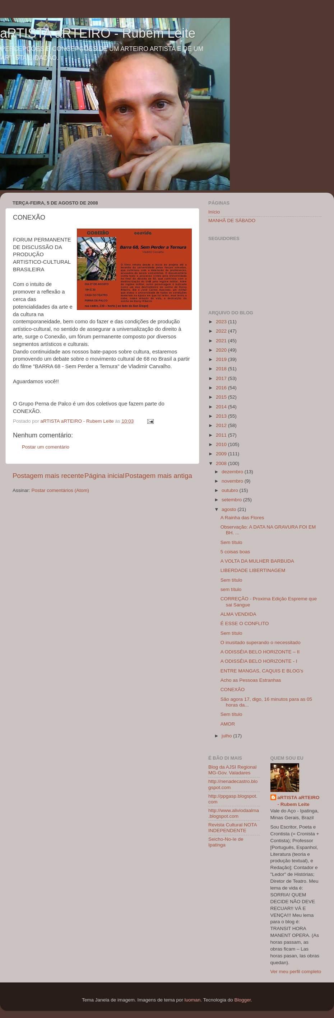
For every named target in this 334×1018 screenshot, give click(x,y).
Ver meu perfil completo (295, 971)
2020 (222, 350)
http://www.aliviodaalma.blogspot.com (233, 813)
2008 (222, 463)
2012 (222, 425)
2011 (222, 435)
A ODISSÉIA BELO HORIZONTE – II (260, 652)
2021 (222, 340)
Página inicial (104, 475)
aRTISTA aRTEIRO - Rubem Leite (97, 33)
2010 (222, 444)
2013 (222, 416)
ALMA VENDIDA (238, 614)
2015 (222, 397)
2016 (222, 387)
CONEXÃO (233, 689)
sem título (231, 589)
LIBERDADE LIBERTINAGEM (253, 570)
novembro (233, 481)
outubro (231, 490)
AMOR (228, 724)
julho (227, 735)
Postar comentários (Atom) (60, 490)
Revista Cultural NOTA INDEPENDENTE (232, 827)
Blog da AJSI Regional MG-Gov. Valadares (232, 769)
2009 (222, 453)
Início (214, 212)
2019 (222, 359)
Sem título (231, 542)
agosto (229, 509)
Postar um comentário (45, 447)
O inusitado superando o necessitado (261, 642)
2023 (222, 321)
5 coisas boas (235, 551)
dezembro (233, 471)
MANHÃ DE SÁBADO (231, 220)
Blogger (242, 1000)
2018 (222, 368)
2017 (222, 378)
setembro (232, 499)
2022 (222, 331)
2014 (222, 406)
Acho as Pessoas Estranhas (251, 680)
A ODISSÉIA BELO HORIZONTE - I (259, 661)
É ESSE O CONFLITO (245, 623)
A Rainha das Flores (242, 517)
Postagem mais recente (48, 475)
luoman (192, 1000)
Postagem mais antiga (158, 475)
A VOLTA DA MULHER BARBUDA (257, 561)
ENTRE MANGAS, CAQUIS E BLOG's (262, 671)
